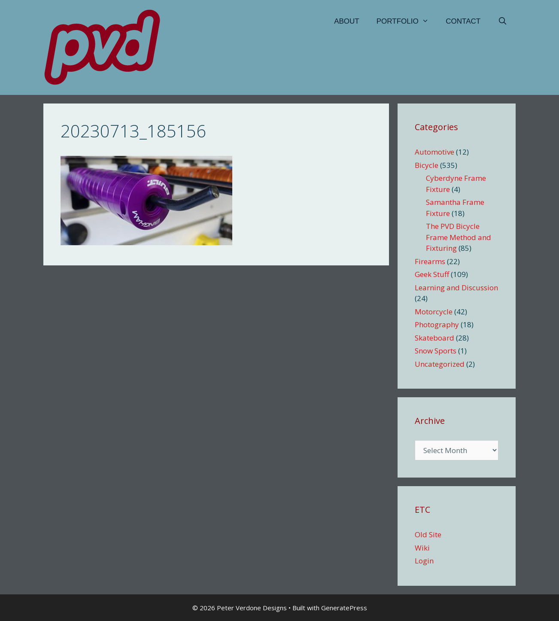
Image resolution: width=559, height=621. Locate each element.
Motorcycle (434, 312)
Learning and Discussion (456, 287)
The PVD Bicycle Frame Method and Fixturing (458, 237)
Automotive (434, 152)
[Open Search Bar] (502, 21)
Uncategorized (440, 364)
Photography (437, 324)
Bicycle (426, 165)
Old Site (428, 534)
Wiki (422, 548)
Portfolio (407, 21)
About (346, 21)
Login (424, 561)
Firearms (430, 261)
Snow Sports (435, 351)
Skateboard (434, 338)
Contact (463, 21)
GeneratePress (344, 607)
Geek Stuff (432, 274)
